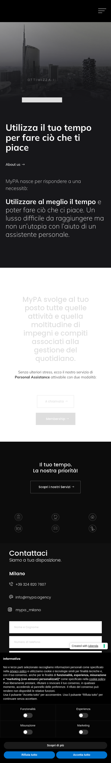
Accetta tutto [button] (81, 754)
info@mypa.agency (33, 597)
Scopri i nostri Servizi (54, 487)
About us (13, 164)
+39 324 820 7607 (31, 584)
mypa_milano (28, 609)
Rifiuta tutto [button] (29, 754)
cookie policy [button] (97, 679)
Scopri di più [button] (55, 745)
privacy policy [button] (18, 671)
